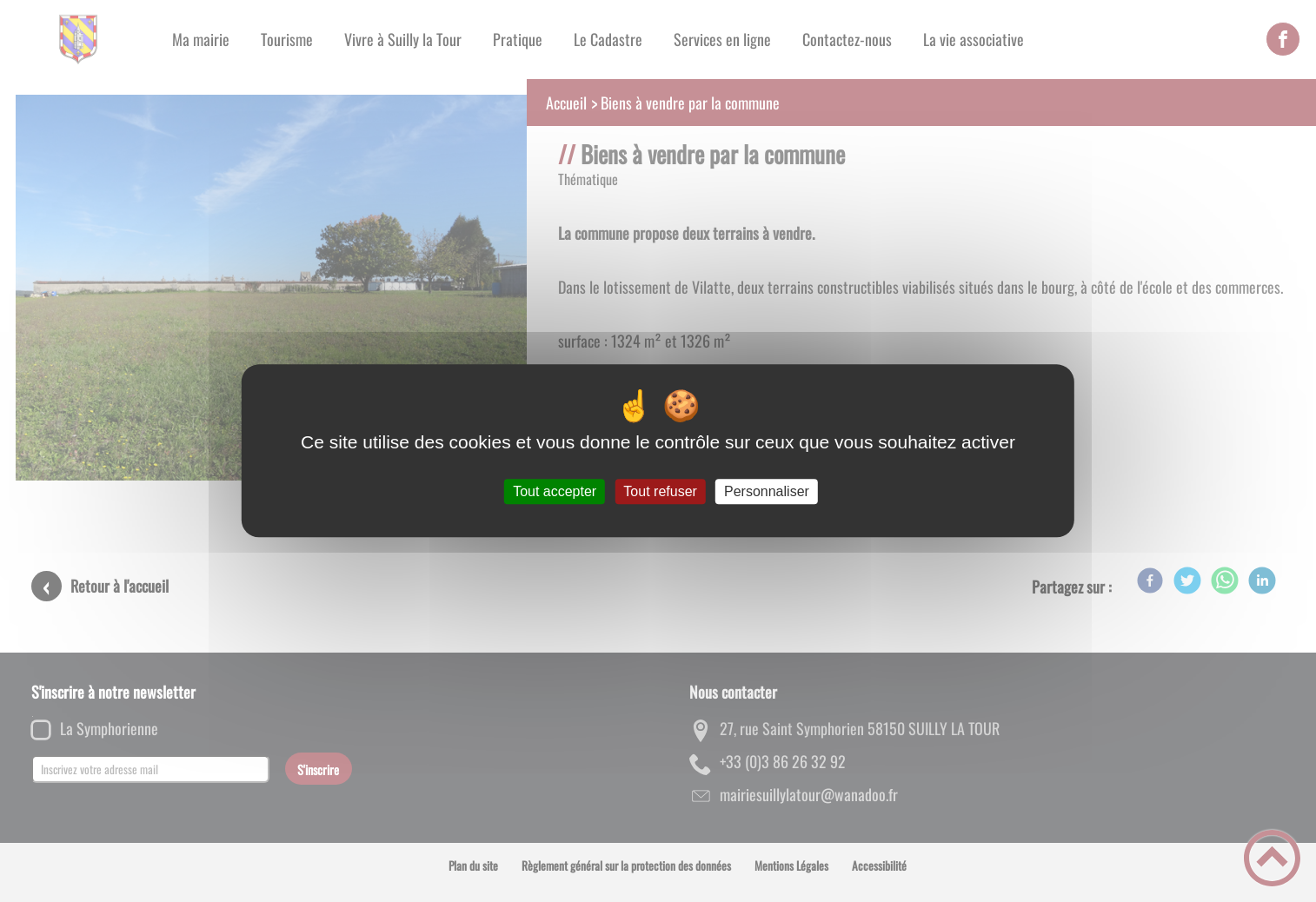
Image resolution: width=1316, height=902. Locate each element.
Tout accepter (554, 491)
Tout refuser (659, 491)
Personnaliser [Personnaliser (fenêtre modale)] (766, 491)
